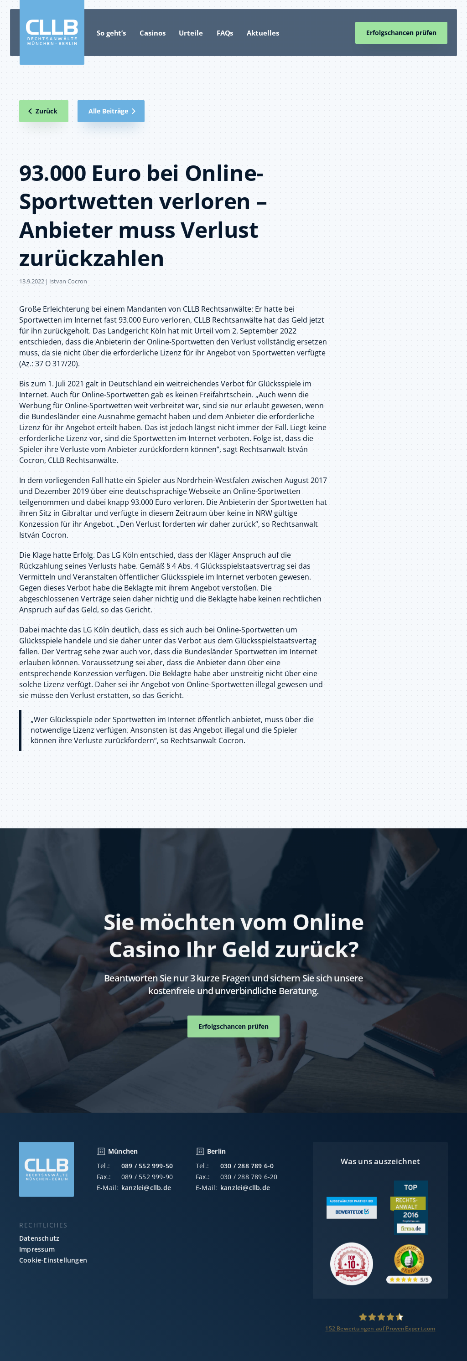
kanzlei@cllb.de (146, 1191)
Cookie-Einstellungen (53, 1263)
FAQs (225, 32)
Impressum (37, 1252)
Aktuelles (263, 32)
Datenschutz (39, 1242)
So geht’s (111, 32)
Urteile (190, 32)
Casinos (152, 32)
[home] (52, 32)
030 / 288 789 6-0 (247, 1169)
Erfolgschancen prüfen (401, 32)
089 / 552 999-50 (147, 1169)
